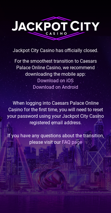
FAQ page (72, 142)
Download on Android (55, 87)
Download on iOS (55, 80)
